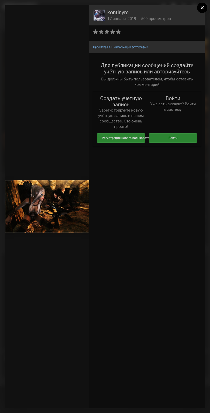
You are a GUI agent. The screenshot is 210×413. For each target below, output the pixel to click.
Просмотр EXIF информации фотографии (120, 47)
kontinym (118, 12)
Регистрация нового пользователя (123, 138)
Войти (172, 138)
